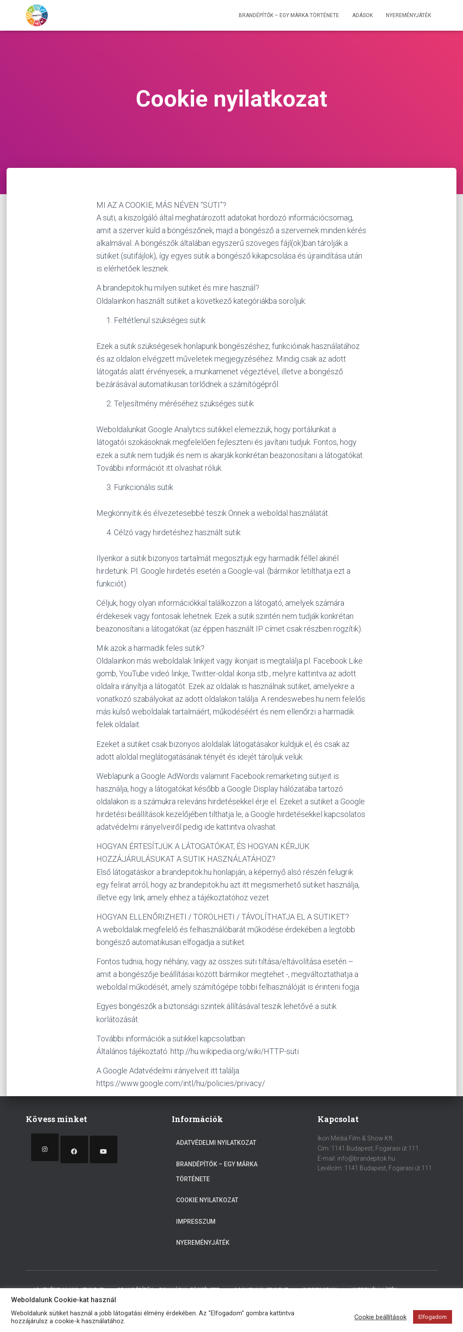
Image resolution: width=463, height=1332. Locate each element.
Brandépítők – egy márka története (289, 15)
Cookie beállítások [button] (380, 1317)
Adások (362, 15)
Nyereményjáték (408, 15)
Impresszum (196, 1221)
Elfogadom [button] (432, 1317)
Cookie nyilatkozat (207, 1200)
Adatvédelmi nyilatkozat (216, 1142)
